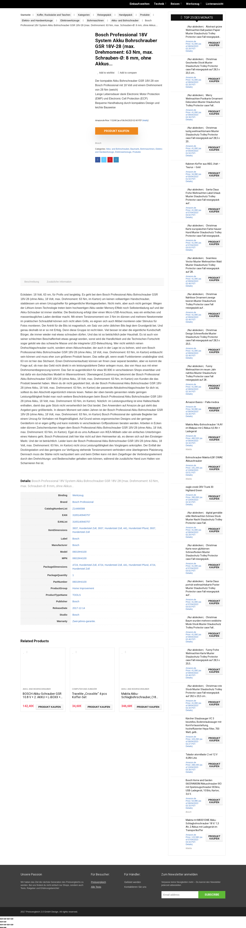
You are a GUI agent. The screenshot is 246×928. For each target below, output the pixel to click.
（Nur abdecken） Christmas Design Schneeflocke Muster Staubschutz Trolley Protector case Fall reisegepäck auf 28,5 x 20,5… (203, 337)
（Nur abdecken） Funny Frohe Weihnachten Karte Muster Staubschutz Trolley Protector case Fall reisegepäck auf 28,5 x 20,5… (203, 657)
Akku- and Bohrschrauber (125, 20)
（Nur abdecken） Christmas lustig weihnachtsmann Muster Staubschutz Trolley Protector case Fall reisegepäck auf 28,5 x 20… (203, 134)
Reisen (175, 3)
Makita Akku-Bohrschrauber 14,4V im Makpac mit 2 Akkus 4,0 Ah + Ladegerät (204, 428)
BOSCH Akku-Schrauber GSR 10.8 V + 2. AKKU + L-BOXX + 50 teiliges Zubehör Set (42, 697)
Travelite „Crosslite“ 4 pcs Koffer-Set (89, 695)
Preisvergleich (98, 882)
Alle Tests (96, 887)
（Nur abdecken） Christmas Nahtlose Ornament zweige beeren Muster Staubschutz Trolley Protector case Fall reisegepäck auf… (201, 301)
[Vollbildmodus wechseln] (8, 918)
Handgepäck (125, 14)
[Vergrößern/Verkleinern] (11, 918)
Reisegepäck (104, 14)
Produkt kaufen (114, 131)
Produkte (145, 14)
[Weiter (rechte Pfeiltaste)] (4, 921)
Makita (189, 449)
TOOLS (76, 595)
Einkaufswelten (139, 3)
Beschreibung (31, 281)
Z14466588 (78, 508)
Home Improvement (83, 588)
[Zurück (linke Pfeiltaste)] (1, 921)
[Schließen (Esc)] (1, 918)
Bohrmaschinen (95, 20)
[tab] (31, 282)
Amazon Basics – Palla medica (202, 402)
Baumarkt (134, 149)
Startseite (25, 14)
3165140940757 (81, 515)
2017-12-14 (78, 608)
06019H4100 (79, 551)
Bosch (98, 143)
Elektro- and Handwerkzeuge (37, 20)
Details (145, 120)
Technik (159, 3)
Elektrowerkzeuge (69, 20)
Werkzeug (192, 3)
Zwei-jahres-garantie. (83, 621)
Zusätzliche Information (59, 281)
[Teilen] (4, 918)
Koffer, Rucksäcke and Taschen (53, 14)
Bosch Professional (82, 502)
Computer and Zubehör (84, 689)
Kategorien (84, 14)
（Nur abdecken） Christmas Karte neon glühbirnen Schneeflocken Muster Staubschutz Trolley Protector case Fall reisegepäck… (202, 552)
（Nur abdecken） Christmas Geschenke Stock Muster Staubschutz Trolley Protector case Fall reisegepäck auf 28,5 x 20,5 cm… (203, 66)
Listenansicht (214, 3)
